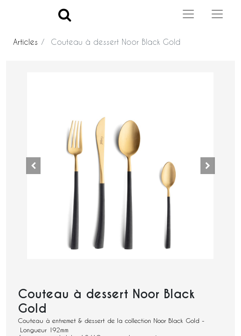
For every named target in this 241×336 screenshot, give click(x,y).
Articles (25, 41)
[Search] (64, 14)
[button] (33, 165)
